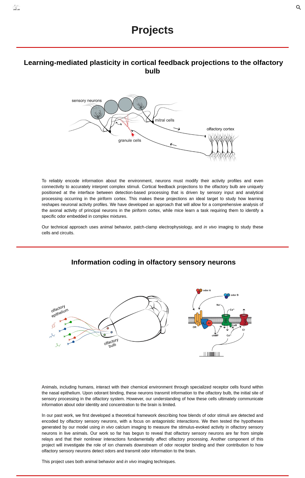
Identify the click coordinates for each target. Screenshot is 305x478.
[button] (298, 7)
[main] (152, 29)
